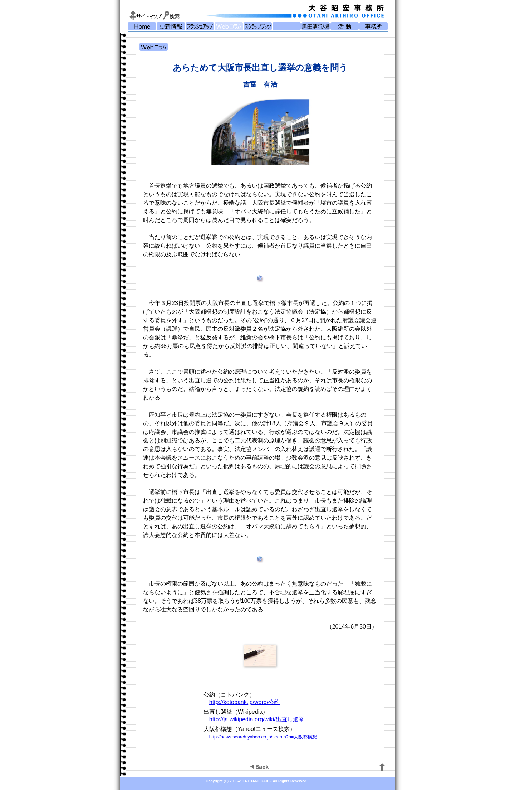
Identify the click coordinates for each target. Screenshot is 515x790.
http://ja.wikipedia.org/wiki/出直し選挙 (256, 719)
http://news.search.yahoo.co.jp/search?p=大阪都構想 (263, 737)
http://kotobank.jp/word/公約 (244, 702)
